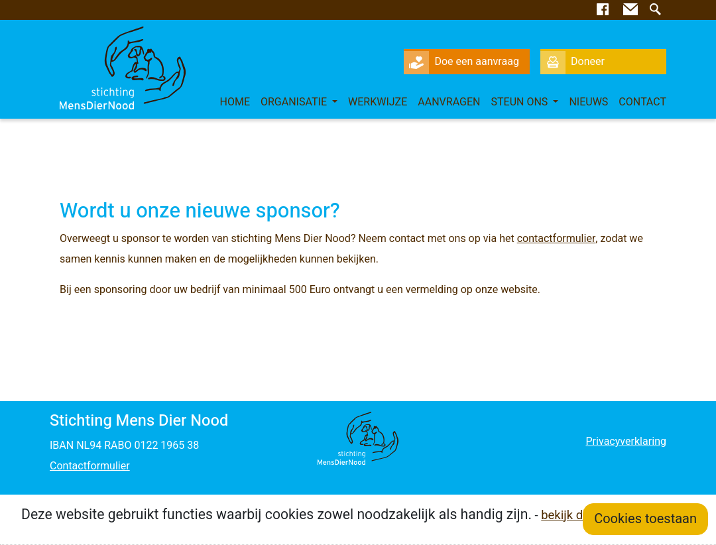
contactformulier (556, 239)
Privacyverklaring (625, 442)
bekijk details (576, 515)
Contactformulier (90, 466)
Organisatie (295, 102)
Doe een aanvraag (461, 61)
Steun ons (521, 102)
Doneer (572, 61)
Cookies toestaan (645, 518)
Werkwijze (377, 102)
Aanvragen (449, 102)
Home (234, 102)
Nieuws (588, 102)
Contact (642, 102)
